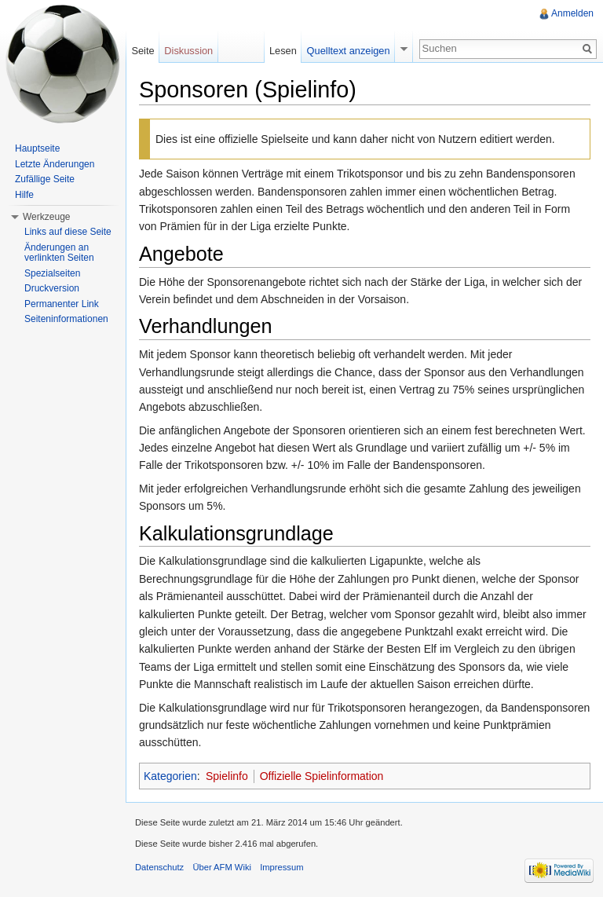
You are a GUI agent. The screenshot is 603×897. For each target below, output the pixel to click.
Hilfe (24, 194)
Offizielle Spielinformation (322, 776)
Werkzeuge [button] (46, 216)
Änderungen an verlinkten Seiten (59, 253)
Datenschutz (159, 867)
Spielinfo (227, 776)
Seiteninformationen (66, 318)
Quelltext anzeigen (348, 51)
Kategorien (170, 776)
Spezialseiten (52, 273)
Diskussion (188, 51)
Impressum (281, 867)
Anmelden (572, 13)
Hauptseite (37, 148)
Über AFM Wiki (221, 867)
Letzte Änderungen (54, 164)
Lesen (283, 51)
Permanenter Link (61, 303)
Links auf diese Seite (67, 231)
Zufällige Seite (45, 179)
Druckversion (51, 288)
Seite (142, 51)
